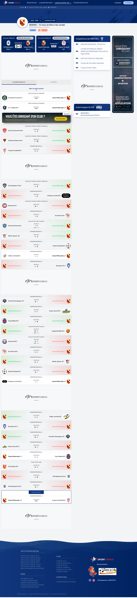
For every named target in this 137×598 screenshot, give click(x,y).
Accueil (22, 7)
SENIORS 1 (53, 7)
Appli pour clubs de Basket (31, 559)
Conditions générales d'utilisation (39, 595)
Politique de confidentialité (58, 595)
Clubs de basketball (63, 564)
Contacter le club (50, 20)
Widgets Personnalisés (29, 584)
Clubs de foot (61, 562)
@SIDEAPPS (112, 581)
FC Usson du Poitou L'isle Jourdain (37, 7)
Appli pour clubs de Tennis (30, 567)
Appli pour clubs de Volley (31, 565)
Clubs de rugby (62, 566)
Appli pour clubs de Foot (30, 557)
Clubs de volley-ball (64, 570)
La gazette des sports (29, 581)
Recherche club (27, 579)
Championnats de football (66, 582)
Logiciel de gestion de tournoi (32, 586)
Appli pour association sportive (32, 569)
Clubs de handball (63, 568)
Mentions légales (22, 595)
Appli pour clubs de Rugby (30, 561)
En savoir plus (60, 119)
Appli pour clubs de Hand (30, 563)
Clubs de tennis (62, 572)
